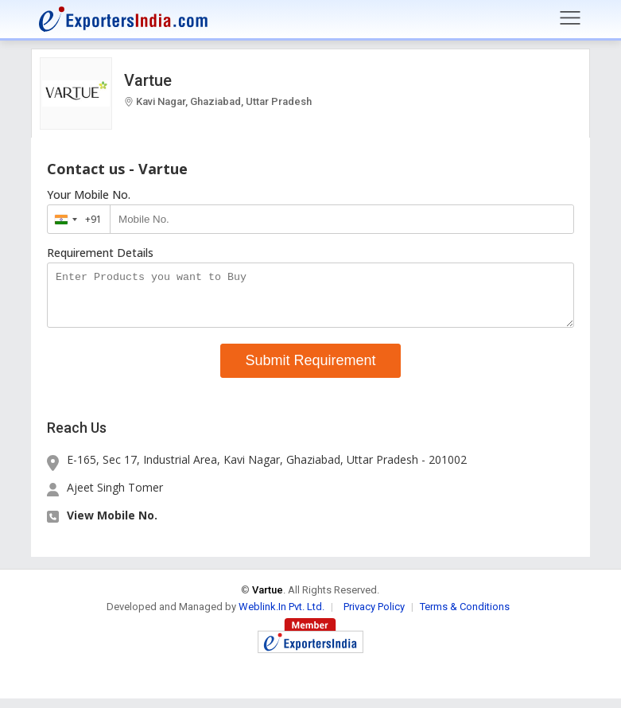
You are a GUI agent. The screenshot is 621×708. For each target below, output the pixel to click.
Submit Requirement (310, 370)
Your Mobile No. (88, 195)
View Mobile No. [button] (112, 524)
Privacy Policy (374, 616)
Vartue (148, 80)
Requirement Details (100, 253)
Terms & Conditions (465, 616)
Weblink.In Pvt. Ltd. (281, 616)
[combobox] (75, 219)
